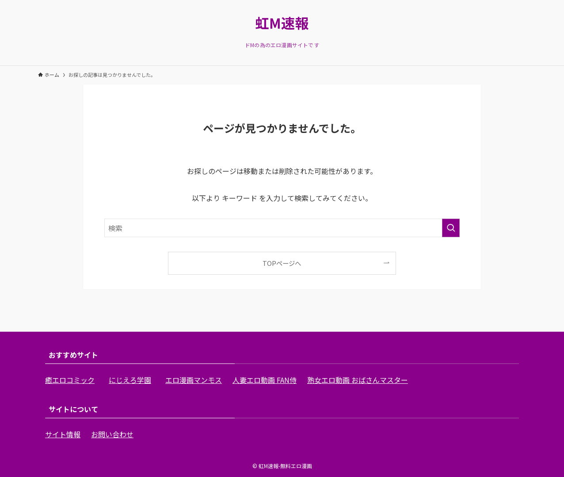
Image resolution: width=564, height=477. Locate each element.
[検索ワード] (282, 228)
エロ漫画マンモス (193, 380)
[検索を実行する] (451, 228)
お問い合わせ (112, 434)
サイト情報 (62, 434)
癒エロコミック (70, 380)
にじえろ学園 (130, 380)
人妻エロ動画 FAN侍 (264, 380)
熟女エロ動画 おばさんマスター (357, 380)
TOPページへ (282, 263)
